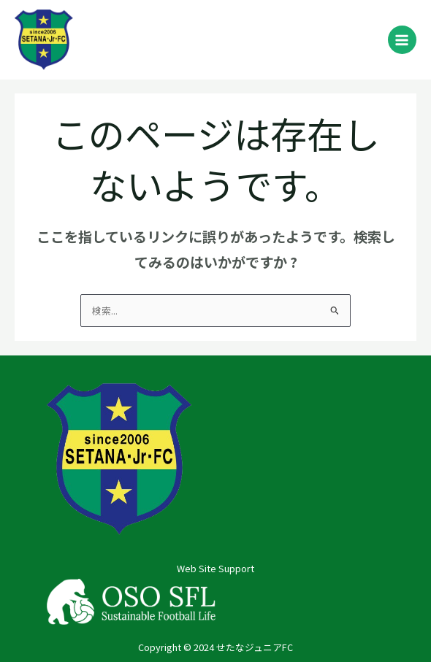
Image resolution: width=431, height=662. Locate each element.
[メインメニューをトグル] (402, 40)
